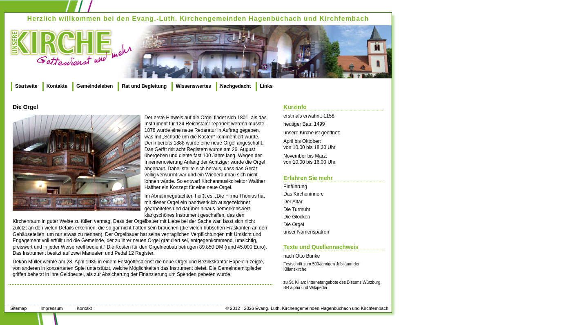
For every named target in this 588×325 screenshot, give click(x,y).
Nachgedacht (235, 86)
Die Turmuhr (296, 209)
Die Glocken (296, 217)
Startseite (26, 86)
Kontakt (84, 308)
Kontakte (57, 86)
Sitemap (18, 308)
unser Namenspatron (306, 232)
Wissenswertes (193, 86)
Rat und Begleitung (144, 86)
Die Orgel (293, 224)
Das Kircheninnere (303, 194)
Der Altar (293, 202)
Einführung (295, 186)
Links (266, 86)
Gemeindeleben (94, 86)
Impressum (51, 308)
